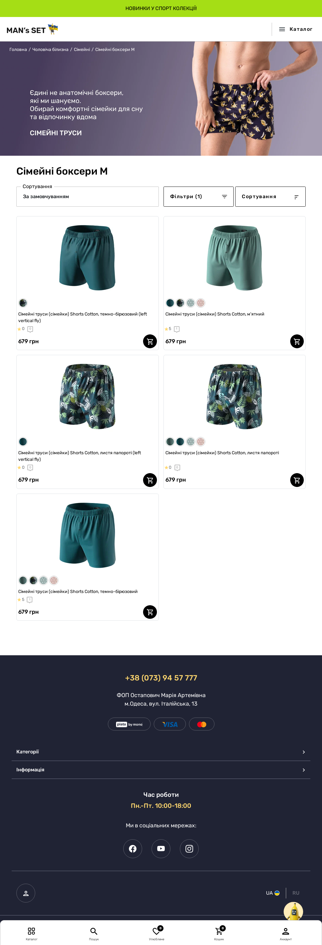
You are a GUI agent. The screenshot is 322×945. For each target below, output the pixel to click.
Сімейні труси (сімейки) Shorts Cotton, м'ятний (214, 314)
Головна (18, 49)
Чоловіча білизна (50, 49)
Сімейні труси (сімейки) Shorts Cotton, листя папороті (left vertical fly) (79, 456)
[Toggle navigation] (294, 29)
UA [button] (273, 893)
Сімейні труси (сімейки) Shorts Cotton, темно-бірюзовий (78, 591)
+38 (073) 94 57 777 (161, 678)
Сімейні (82, 49)
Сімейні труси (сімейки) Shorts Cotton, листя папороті (222, 453)
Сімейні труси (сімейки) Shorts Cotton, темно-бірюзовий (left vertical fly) (82, 317)
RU (295, 893)
